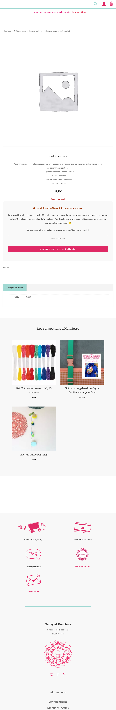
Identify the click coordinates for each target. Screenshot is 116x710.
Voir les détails (79, 12)
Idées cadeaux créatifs (31, 31)
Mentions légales (58, 708)
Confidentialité (58, 701)
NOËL (16, 31)
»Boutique (7, 31)
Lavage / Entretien (15, 288)
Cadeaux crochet (50, 31)
